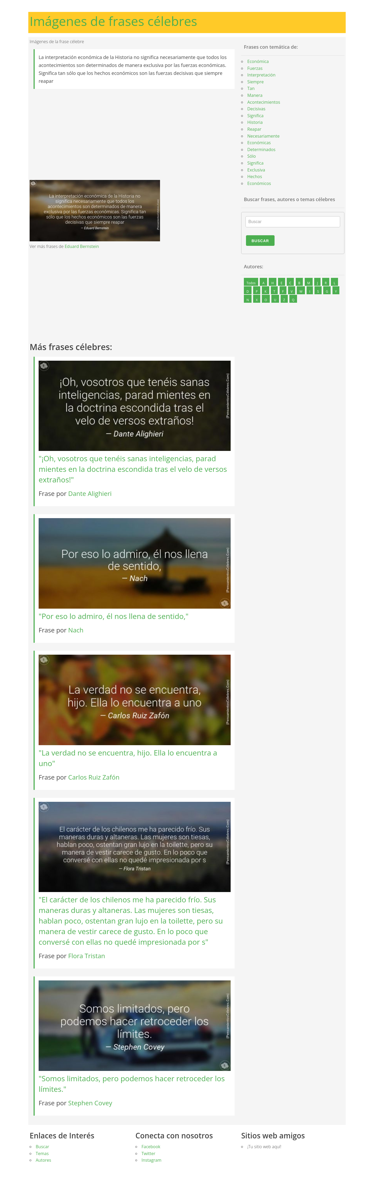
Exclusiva (256, 170)
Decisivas (256, 109)
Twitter (148, 1153)
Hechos (254, 176)
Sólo (251, 156)
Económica (258, 61)
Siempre (255, 82)
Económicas (259, 143)
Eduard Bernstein (82, 246)
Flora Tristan (86, 955)
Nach (76, 630)
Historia (255, 122)
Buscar (260, 241)
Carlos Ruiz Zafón (94, 777)
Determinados (261, 149)
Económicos (259, 183)
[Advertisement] (134, 134)
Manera (255, 95)
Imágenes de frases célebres (113, 21)
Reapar (254, 129)
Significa (255, 116)
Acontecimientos (263, 102)
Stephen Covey (90, 1102)
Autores (43, 1160)
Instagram (151, 1160)
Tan (251, 88)
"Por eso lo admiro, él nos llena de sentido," (114, 616)
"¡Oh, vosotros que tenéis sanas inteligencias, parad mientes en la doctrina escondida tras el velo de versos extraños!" (133, 469)
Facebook (151, 1147)
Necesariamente (263, 136)
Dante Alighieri (90, 493)
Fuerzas (255, 68)
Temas (42, 1153)
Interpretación (261, 75)
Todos (251, 283)
